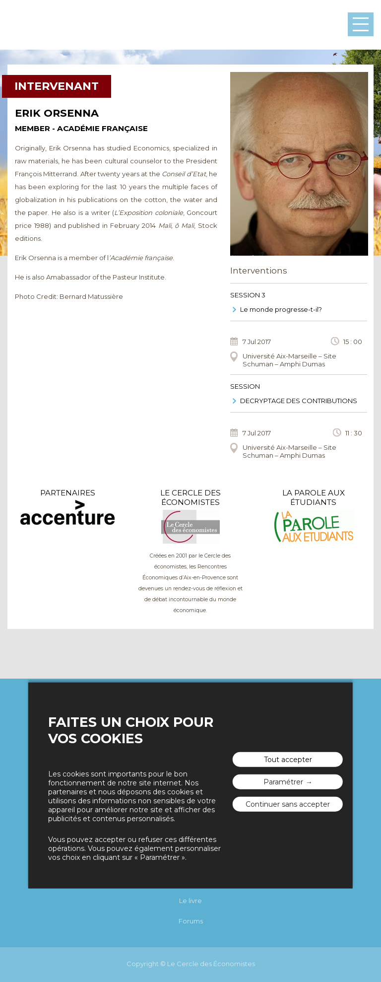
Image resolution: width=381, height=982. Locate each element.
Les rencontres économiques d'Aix (47, 25)
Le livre (190, 901)
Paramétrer (283, 781)
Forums (191, 921)
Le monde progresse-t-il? (281, 309)
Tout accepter (288, 759)
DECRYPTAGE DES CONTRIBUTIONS (298, 401)
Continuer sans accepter (288, 804)
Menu (361, 24)
